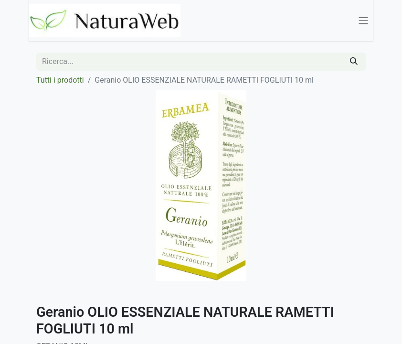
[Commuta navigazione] (363, 21)
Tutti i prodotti (60, 80)
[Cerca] (354, 62)
